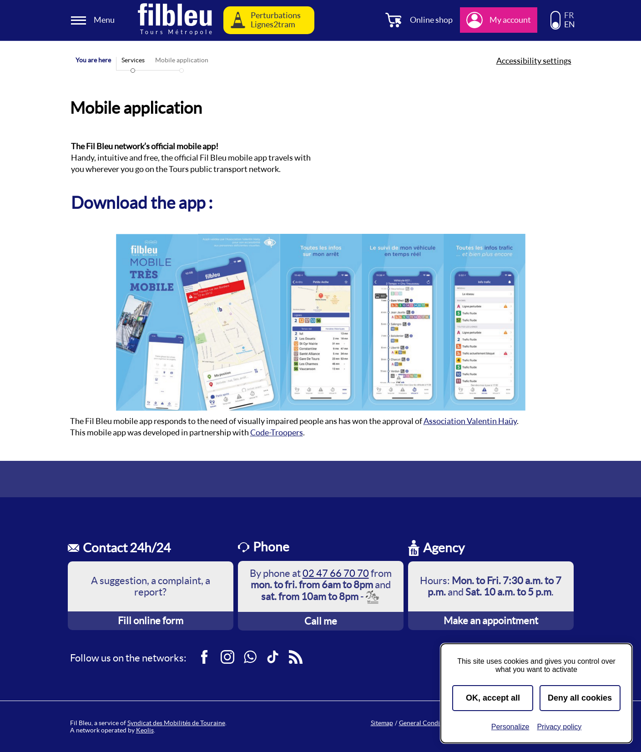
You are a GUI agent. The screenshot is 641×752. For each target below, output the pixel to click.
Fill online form (150, 620)
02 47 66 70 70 (336, 573)
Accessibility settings (533, 61)
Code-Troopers (276, 432)
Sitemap (382, 723)
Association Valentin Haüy (470, 421)
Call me (320, 621)
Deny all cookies (580, 697)
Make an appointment (491, 620)
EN (569, 24)
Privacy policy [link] (559, 727)
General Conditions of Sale (436, 723)
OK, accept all (493, 697)
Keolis (145, 730)
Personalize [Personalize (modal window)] (510, 727)
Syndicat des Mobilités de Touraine (176, 723)
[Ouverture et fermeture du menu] (94, 20)
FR (569, 15)
